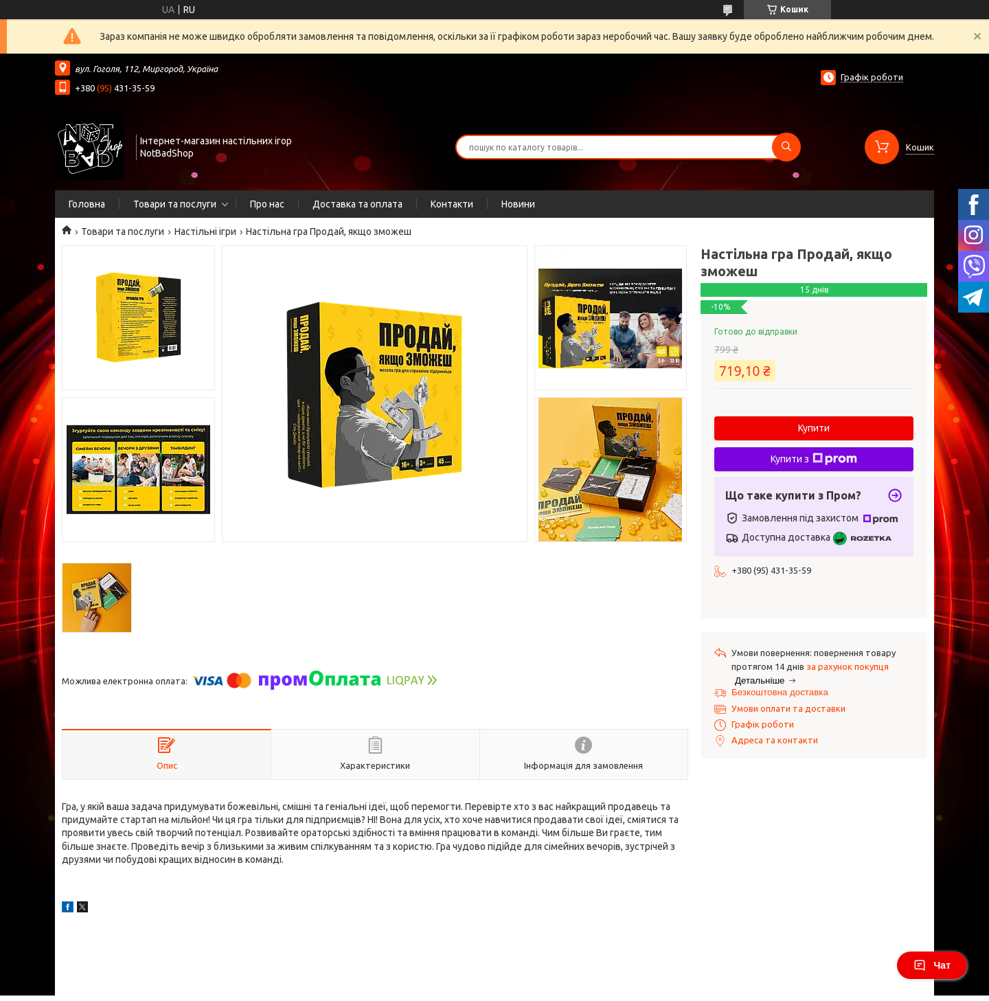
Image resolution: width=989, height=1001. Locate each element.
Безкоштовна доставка (779, 692)
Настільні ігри (205, 231)
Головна (87, 204)
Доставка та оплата (357, 204)
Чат (932, 965)
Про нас (267, 204)
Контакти (452, 204)
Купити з (814, 459)
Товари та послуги (174, 204)
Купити (814, 428)
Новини (518, 204)
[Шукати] (786, 147)
